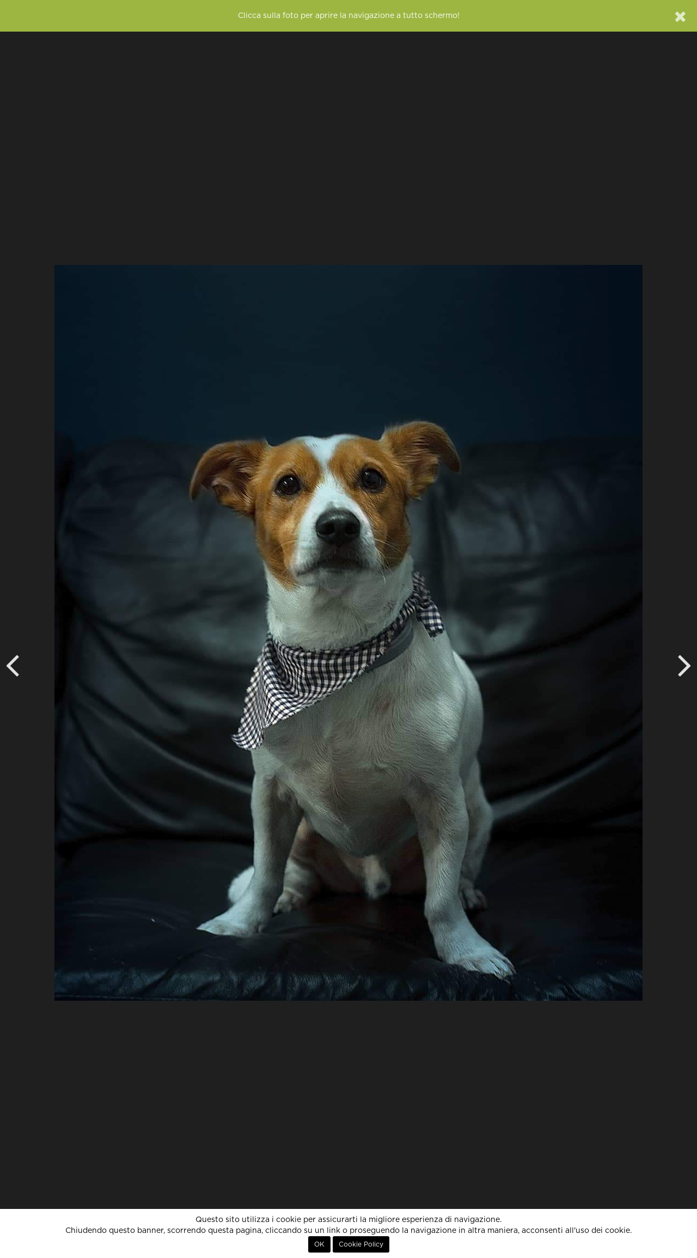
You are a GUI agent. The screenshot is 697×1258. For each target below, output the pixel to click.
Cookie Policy (361, 1244)
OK (319, 1244)
